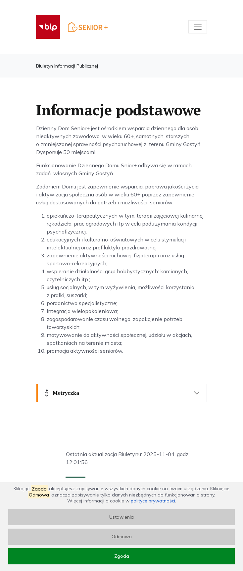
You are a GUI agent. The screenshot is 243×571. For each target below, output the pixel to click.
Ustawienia (121, 517)
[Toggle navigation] (197, 26)
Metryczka (61, 392)
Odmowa (122, 537)
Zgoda (121, 556)
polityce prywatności (153, 501)
